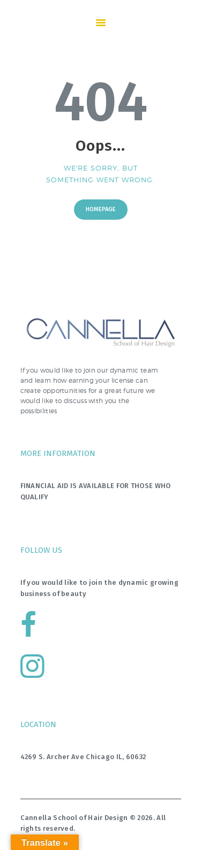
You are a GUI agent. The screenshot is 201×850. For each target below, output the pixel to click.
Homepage (101, 209)
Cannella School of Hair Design (74, 818)
